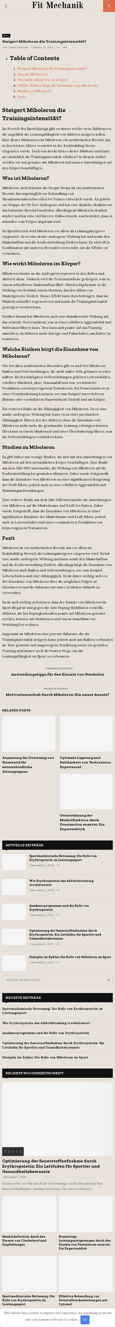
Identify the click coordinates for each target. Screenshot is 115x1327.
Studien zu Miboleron (34, 91)
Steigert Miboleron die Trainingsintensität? (52, 68)
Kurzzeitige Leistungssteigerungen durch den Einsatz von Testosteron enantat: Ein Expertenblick (85, 1242)
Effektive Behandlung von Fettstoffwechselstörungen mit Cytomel (83, 1300)
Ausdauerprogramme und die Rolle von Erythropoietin (45, 1033)
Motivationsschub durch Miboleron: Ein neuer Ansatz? (58, 694)
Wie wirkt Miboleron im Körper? (43, 80)
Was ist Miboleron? (33, 74)
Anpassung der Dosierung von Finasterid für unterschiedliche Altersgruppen (28, 764)
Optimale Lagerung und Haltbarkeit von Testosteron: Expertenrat (85, 762)
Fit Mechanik (58, 6)
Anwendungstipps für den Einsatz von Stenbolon (57, 674)
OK (85, 1319)
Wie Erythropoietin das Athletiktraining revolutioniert (46, 1023)
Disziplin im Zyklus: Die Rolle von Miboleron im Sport (70, 957)
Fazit (21, 97)
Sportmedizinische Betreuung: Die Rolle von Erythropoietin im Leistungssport (63, 858)
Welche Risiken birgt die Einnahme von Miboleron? (58, 85)
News (6, 35)
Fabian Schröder (18, 47)
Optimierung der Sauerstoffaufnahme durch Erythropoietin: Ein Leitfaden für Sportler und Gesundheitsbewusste (65, 934)
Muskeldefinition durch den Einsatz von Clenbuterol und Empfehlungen (24, 1240)
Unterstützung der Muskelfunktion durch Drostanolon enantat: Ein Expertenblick (82, 822)
